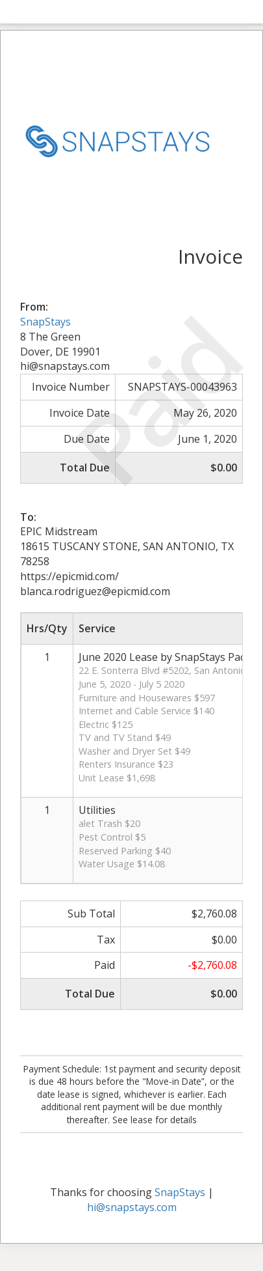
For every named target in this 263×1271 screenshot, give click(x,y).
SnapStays (45, 321)
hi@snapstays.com (132, 1207)
